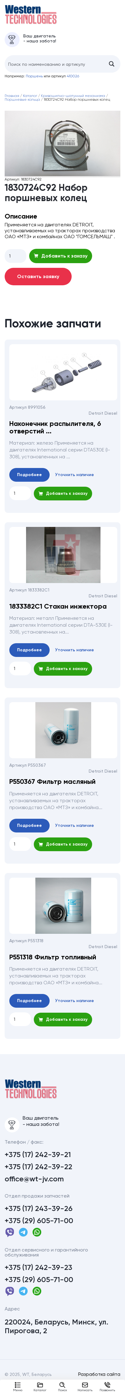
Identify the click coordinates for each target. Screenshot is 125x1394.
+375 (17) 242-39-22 (38, 1175)
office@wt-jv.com (34, 1187)
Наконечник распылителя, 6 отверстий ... (55, 431)
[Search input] (54, 68)
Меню (17, 1387)
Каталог (40, 1387)
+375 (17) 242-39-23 (38, 1275)
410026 (73, 80)
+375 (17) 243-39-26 (39, 1216)
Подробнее (29, 478)
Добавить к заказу (60, 260)
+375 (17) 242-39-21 (38, 1162)
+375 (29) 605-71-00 (39, 1228)
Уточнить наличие (74, 479)
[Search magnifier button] (111, 68)
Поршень (34, 80)
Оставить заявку (38, 280)
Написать (85, 1387)
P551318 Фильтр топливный (52, 961)
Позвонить (107, 1387)
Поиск (62, 1387)
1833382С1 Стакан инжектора (58, 610)
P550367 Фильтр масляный (52, 786)
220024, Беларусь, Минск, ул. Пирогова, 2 (56, 1334)
